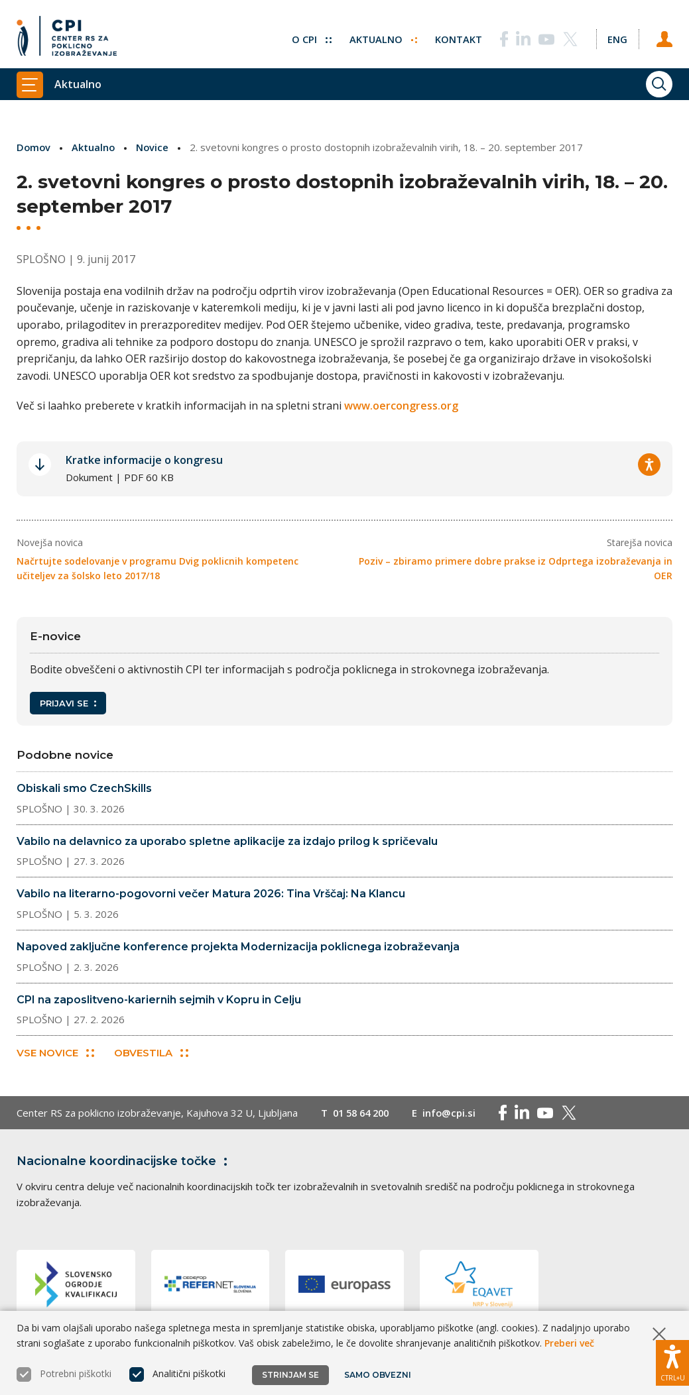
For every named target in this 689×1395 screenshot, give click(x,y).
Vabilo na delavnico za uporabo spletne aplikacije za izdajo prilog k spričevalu (227, 840)
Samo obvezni (377, 1375)
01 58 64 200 (364, 1113)
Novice (154, 147)
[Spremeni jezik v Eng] (617, 36)
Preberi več (569, 1343)
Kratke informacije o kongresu (144, 460)
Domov (34, 147)
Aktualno (381, 36)
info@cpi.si (455, 1113)
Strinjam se (290, 1375)
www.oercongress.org (401, 405)
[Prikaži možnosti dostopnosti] (672, 1362)
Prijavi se (68, 702)
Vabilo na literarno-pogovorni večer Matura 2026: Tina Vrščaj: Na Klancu (211, 893)
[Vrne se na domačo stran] (67, 36)
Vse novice (55, 1053)
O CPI (310, 36)
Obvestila (152, 1053)
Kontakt (457, 36)
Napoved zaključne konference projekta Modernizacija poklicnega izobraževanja (238, 946)
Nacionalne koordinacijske (125, 1161)
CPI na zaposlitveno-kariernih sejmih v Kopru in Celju (159, 999)
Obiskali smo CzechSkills (84, 788)
